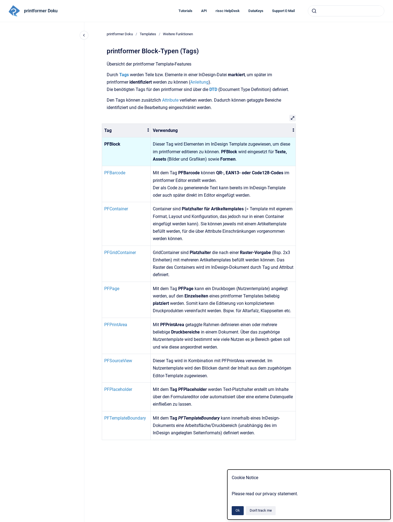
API (204, 11)
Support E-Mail (283, 11)
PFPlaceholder (118, 389)
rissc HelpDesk (228, 11)
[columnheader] (126, 130)
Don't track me (261, 510)
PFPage (111, 288)
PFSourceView (118, 360)
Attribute (170, 100)
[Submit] (314, 11)
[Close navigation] (84, 35)
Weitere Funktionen (178, 34)
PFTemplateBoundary (125, 418)
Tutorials (185, 11)
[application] (391, 520)
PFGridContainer (120, 252)
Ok (238, 510)
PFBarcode (114, 172)
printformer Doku (41, 10)
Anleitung (199, 82)
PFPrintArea (115, 324)
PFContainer (116, 208)
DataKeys (255, 11)
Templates (148, 34)
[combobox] (346, 11)
